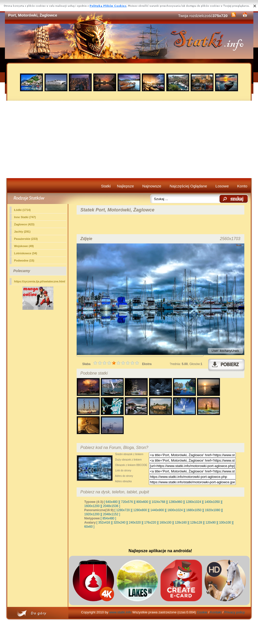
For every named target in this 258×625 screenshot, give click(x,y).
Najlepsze (125, 186)
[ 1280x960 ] (175, 502)
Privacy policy (234, 612)
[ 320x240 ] (119, 522)
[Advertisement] (129, 139)
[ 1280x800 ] (140, 510)
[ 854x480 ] (108, 518)
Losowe (222, 186)
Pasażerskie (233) (26, 238)
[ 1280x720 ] (123, 510)
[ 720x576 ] (126, 502)
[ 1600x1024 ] (175, 510)
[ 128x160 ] (180, 522)
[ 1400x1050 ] (212, 502)
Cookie (202, 612)
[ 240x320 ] (134, 522)
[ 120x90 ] (210, 522)
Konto (242, 186)
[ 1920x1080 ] (212, 510)
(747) (25, 217)
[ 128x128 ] (196, 522)
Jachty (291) (22, 231)
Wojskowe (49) (24, 246)
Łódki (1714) (22, 209)
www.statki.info (120, 612)
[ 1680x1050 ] (193, 510)
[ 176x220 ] (150, 522)
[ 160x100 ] (165, 522)
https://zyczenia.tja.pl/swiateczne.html (39, 281)
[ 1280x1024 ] (193, 502)
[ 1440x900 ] (157, 510)
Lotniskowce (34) (25, 253)
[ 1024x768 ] (158, 502)
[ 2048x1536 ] (110, 506)
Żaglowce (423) (24, 224)
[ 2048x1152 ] (110, 514)
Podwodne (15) (24, 260)
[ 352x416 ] (104, 522)
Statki (106, 186)
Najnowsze (151, 186)
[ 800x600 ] (142, 502)
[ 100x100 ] (225, 522)
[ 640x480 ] (111, 502)
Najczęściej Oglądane (188, 186)
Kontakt (215, 612)
